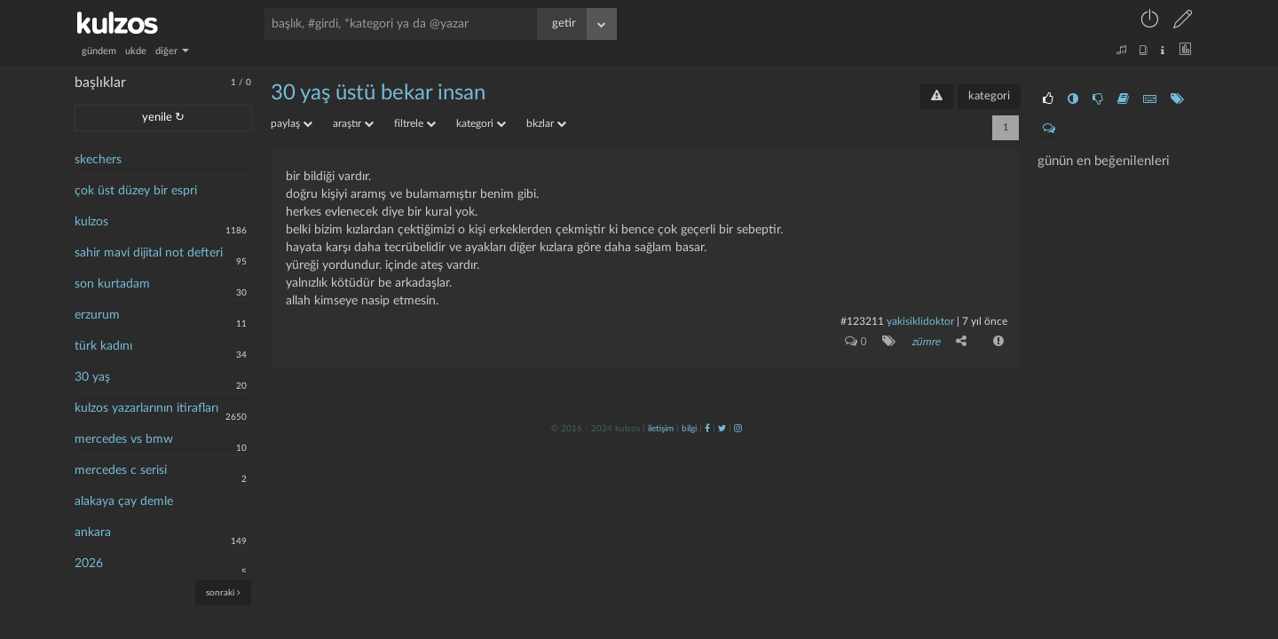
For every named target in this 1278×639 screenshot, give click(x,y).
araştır (353, 123)
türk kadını (103, 346)
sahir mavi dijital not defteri (149, 253)
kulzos (91, 222)
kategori (989, 96)
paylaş (291, 123)
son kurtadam (112, 284)
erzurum (97, 315)
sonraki (223, 592)
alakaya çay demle (124, 501)
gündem (99, 51)
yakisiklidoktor (920, 321)
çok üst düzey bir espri (136, 191)
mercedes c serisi (121, 470)
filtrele (415, 123)
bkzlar (546, 123)
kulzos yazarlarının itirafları (146, 408)
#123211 (862, 321)
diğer (172, 51)
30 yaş (92, 377)
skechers (98, 160)
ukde (135, 51)
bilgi (689, 428)
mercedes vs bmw (124, 439)
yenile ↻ (163, 117)
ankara (93, 532)
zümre (925, 341)
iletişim (661, 428)
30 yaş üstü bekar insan (378, 93)
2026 (89, 563)
